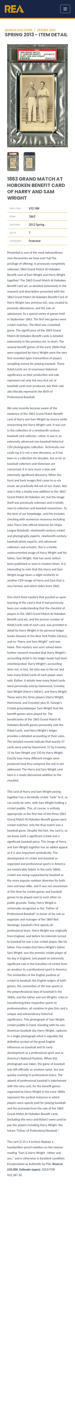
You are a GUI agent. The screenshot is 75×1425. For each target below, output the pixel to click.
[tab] (13, 161)
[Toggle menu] (65, 9)
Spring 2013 (46, 30)
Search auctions (19, 30)
